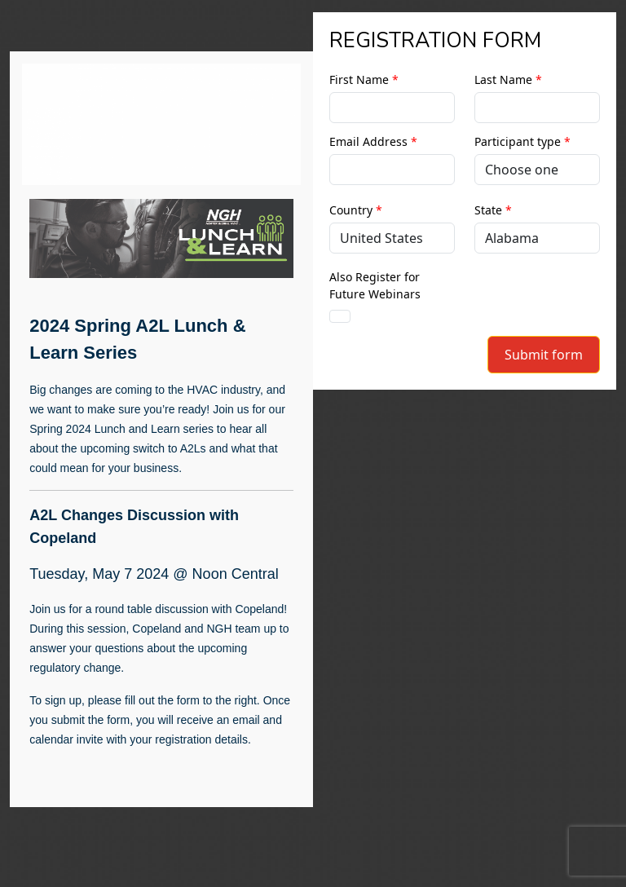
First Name (364, 79)
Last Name (508, 79)
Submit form (544, 355)
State (493, 210)
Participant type (522, 141)
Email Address (373, 141)
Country (355, 210)
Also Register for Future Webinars (375, 285)
